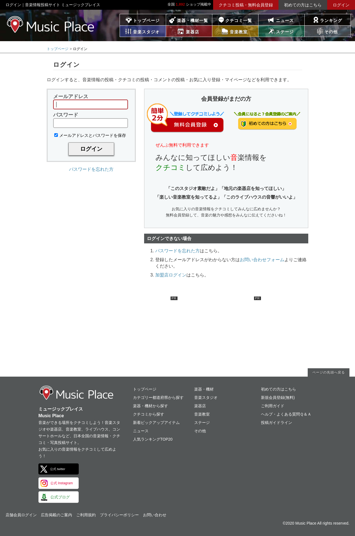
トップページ (146, 20)
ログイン (341, 5)
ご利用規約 (86, 515)
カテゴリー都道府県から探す (158, 397)
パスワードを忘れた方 (91, 169)
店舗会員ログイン (21, 515)
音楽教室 (202, 414)
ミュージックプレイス (51, 24)
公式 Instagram (61, 483)
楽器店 (200, 406)
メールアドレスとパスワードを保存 (90, 135)
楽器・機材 (204, 389)
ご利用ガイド (272, 406)
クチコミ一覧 (238, 20)
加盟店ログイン (170, 275)
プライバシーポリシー (119, 515)
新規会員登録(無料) (278, 397)
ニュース (285, 20)
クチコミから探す (148, 414)
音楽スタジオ (206, 397)
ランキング (331, 20)
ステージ (202, 422)
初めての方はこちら (303, 5)
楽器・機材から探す (150, 406)
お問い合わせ (154, 515)
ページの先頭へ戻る (328, 372)
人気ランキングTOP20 (152, 439)
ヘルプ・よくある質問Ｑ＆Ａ (286, 414)
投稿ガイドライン (276, 422)
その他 (200, 431)
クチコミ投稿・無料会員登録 (246, 5)
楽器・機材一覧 (192, 20)
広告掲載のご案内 (56, 515)
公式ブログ (60, 497)
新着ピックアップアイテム (156, 422)
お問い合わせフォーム (262, 259)
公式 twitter (57, 469)
